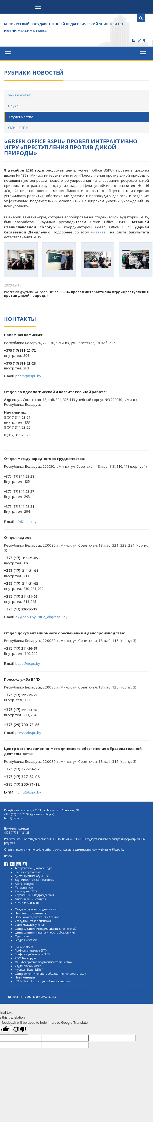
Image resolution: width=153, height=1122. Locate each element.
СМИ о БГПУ (18, 127)
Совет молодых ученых (30, 925)
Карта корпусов (24, 884)
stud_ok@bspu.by (52, 616)
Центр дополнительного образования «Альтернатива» (50, 974)
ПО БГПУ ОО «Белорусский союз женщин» (43, 981)
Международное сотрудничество (36, 909)
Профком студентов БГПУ (31, 950)
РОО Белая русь (25, 958)
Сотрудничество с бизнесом (33, 921)
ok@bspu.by (25, 616)
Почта (8, 856)
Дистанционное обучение (32, 876)
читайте (99, 232)
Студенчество (21, 116)
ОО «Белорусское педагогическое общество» (43, 962)
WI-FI (138, 40)
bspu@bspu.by (27, 663)
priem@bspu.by (28, 375)
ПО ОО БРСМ (24, 947)
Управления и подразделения (34, 895)
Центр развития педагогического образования (45, 932)
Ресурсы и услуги (26, 940)
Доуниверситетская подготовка (35, 880)
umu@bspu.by (29, 792)
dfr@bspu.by (26, 521)
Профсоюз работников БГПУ (32, 954)
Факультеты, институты (30, 899)
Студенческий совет (28, 966)
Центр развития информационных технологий (46, 929)
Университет (19, 95)
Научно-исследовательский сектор (37, 917)
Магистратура (24, 887)
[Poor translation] (19, 1030)
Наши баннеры (25, 977)
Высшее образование (28, 872)
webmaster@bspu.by (111, 849)
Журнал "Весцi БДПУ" (29, 969)
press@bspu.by (28, 732)
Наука (13, 105)
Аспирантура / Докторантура (33, 868)
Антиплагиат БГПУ (27, 903)
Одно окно (22, 936)
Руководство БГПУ (26, 891)
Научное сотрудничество (31, 913)
